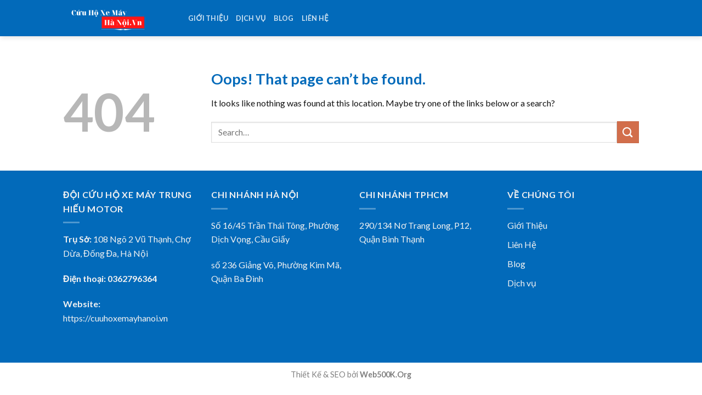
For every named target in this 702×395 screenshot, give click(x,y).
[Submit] (628, 132)
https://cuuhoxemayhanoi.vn (115, 318)
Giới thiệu (208, 18)
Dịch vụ (251, 18)
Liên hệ (315, 18)
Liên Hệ (521, 244)
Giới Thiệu (527, 225)
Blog (284, 18)
